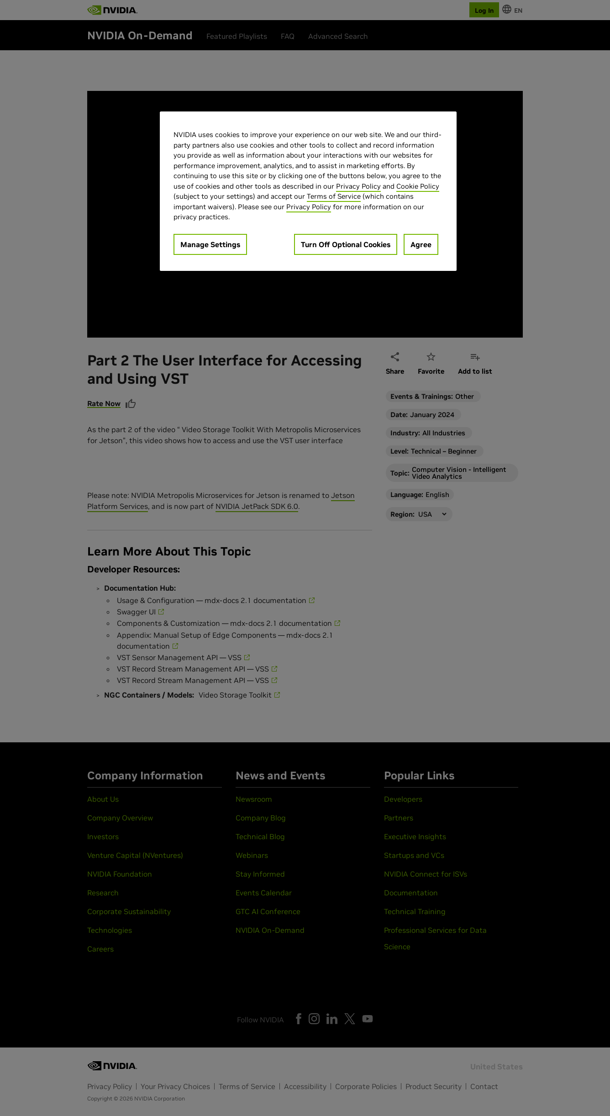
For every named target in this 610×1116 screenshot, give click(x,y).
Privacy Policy (358, 186)
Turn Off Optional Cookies (345, 244)
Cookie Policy (417, 186)
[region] (308, 191)
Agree (420, 244)
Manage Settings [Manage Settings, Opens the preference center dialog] (210, 244)
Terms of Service (334, 196)
